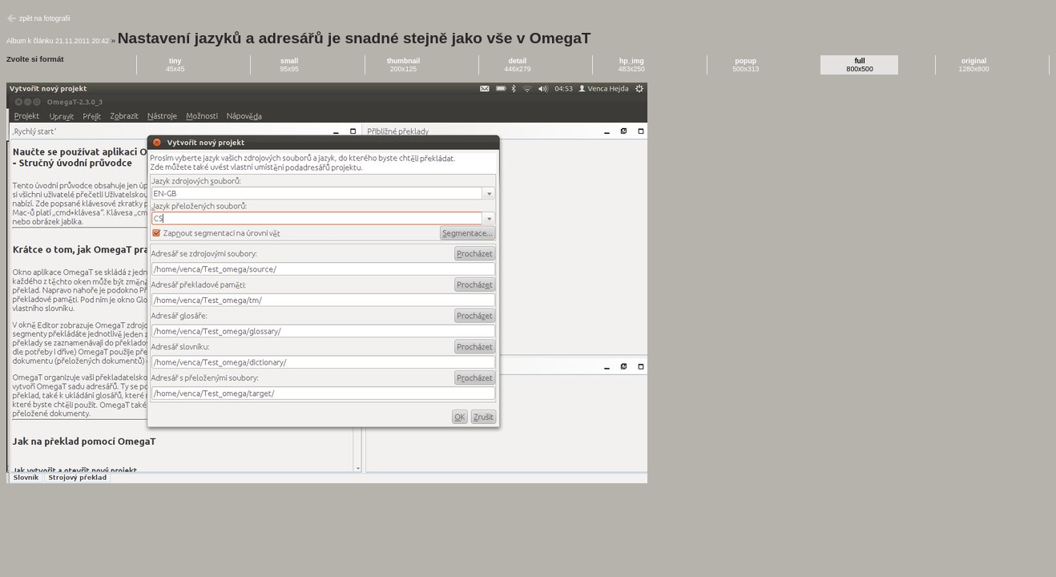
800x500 (860, 65)
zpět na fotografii (45, 18)
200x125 (403, 65)
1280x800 (974, 65)
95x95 (289, 65)
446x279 (517, 65)
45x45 (175, 65)
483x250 (632, 65)
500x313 (745, 65)
